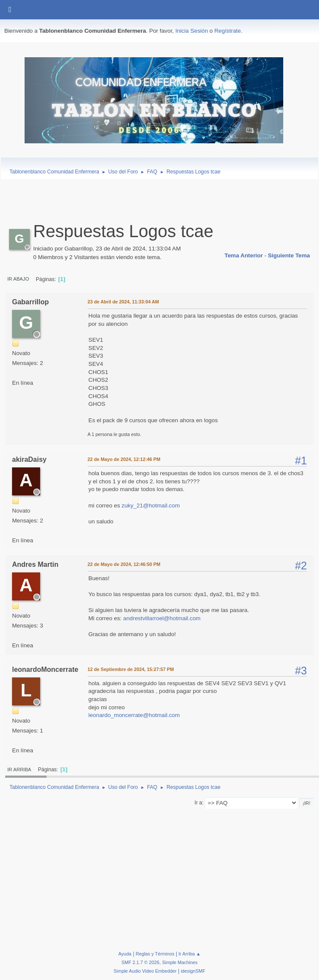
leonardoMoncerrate (45, 669)
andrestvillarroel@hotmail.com (161, 618)
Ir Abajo (18, 278)
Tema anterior (244, 255)
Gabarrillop (30, 302)
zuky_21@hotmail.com (151, 505)
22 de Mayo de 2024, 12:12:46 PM (124, 459)
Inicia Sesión (191, 31)
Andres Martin (35, 564)
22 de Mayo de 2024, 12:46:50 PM (124, 564)
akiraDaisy (29, 459)
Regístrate (227, 31)
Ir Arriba (19, 769)
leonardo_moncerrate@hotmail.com (134, 715)
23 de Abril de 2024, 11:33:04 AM (123, 301)
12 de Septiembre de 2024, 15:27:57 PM (131, 669)
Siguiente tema (289, 255)
